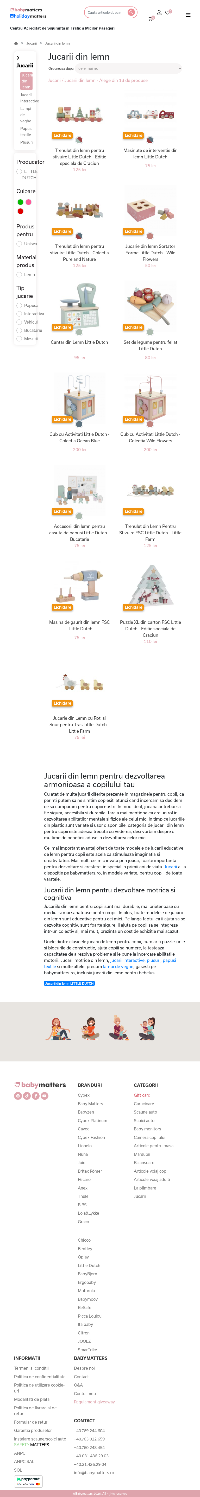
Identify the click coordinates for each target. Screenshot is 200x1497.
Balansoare (144, 1162)
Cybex (84, 1095)
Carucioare (144, 1103)
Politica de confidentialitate (40, 1376)
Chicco (84, 1240)
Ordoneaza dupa (61, 68)
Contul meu (85, 1393)
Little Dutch (89, 1265)
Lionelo (85, 1145)
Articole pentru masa (153, 1145)
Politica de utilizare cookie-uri (39, 1388)
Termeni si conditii (31, 1368)
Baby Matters (90, 1103)
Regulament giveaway (94, 1402)
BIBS (82, 1204)
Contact (81, 1376)
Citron (84, 1333)
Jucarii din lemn (57, 43)
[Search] (104, 12)
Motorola (86, 1290)
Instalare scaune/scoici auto (40, 1442)
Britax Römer (90, 1171)
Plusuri (26, 142)
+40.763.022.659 (89, 1439)
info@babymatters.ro (94, 1472)
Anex (83, 1188)
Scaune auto (145, 1112)
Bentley (85, 1248)
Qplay (83, 1257)
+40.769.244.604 (89, 1430)
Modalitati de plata (31, 1399)
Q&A (78, 1385)
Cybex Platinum (92, 1120)
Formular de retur (30, 1422)
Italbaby (85, 1324)
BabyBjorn (87, 1273)
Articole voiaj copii (151, 1171)
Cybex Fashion (91, 1137)
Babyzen (86, 1112)
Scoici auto (144, 1120)
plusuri (153, 960)
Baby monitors (147, 1129)
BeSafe (84, 1307)
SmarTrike (87, 1349)
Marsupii (142, 1154)
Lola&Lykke (88, 1213)
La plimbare (145, 1188)
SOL (18, 1470)
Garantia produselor (33, 1430)
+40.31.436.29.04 (90, 1464)
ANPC (20, 1453)
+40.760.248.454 (89, 1447)
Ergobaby (87, 1282)
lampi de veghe (118, 966)
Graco (83, 1221)
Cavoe (84, 1129)
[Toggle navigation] (188, 16)
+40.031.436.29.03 (91, 1455)
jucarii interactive (127, 960)
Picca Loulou (90, 1316)
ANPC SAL (24, 1461)
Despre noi (84, 1368)
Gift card (142, 1095)
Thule (83, 1196)
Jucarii (32, 43)
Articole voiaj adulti (152, 1179)
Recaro (84, 1179)
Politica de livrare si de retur (35, 1410)
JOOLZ (84, 1341)
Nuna (83, 1154)
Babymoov (88, 1299)
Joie (81, 1162)
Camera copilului (149, 1137)
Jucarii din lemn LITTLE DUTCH (69, 983)
